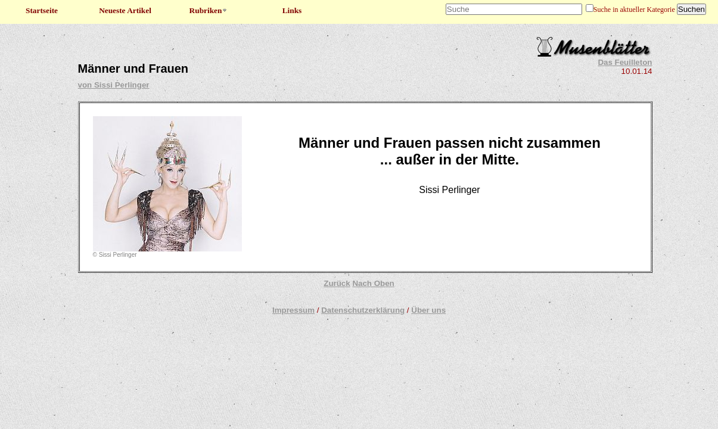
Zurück (337, 283)
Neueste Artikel (125, 10)
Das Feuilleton (625, 62)
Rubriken (208, 10)
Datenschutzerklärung (363, 310)
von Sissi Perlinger (114, 84)
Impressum (293, 310)
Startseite (42, 10)
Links (292, 10)
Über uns (428, 310)
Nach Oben (373, 283)
